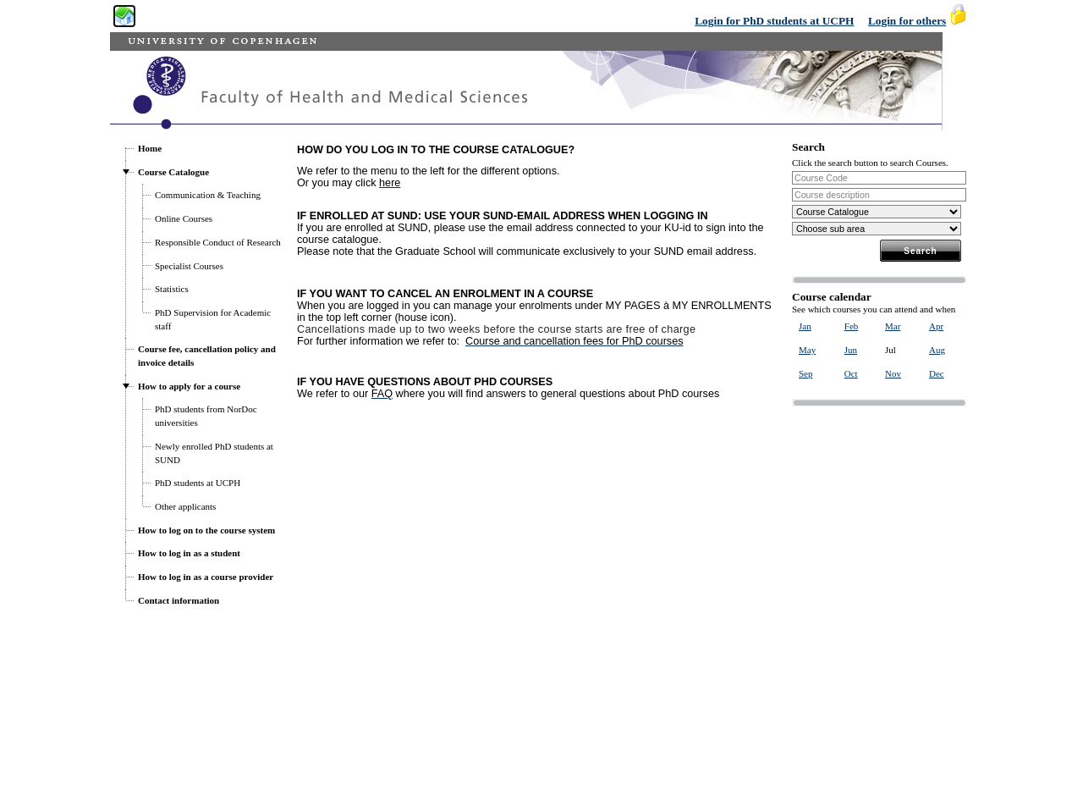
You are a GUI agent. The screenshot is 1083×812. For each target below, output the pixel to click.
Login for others (907, 20)
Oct (851, 373)
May (807, 350)
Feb (851, 326)
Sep (806, 373)
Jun (850, 350)
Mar (892, 326)
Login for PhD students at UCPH (774, 20)
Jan (805, 326)
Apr (936, 326)
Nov (893, 373)
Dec (936, 373)
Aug (937, 350)
